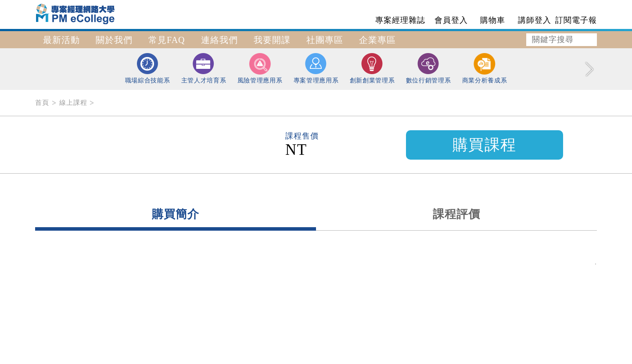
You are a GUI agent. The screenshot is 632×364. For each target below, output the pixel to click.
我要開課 (272, 40)
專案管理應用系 (316, 68)
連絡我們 (219, 40)
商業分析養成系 (484, 68)
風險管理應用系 (260, 68)
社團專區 (324, 40)
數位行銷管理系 (428, 68)
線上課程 (73, 102)
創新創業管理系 (372, 68)
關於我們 (114, 40)
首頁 (42, 102)
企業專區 (377, 40)
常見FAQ (166, 40)
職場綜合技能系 (147, 68)
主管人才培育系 (203, 68)
